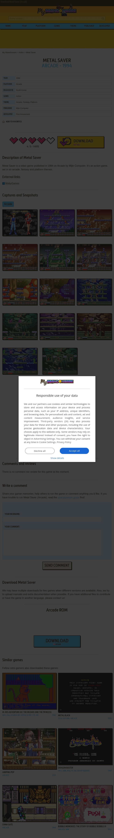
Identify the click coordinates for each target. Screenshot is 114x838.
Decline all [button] (40, 450)
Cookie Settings (47, 442)
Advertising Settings (44, 438)
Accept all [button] (74, 450)
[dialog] (57, 419)
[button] (57, 458)
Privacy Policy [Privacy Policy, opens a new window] (64, 442)
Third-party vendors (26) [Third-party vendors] (54, 421)
